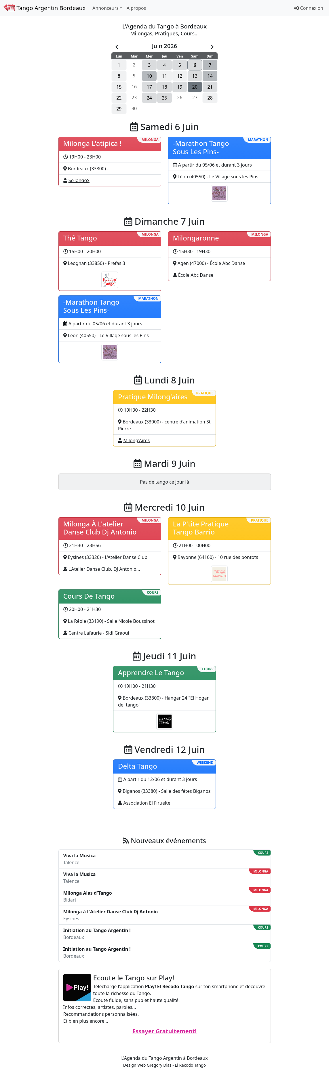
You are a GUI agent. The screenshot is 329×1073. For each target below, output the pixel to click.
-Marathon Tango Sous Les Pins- (201, 147)
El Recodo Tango (190, 1065)
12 (179, 76)
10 (149, 76)
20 (194, 87)
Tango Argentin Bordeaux (44, 8)
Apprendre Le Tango (151, 672)
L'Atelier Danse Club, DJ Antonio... (104, 569)
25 (164, 98)
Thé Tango (80, 238)
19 (179, 87)
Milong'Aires (136, 440)
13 (194, 76)
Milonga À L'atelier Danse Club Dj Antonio (100, 528)
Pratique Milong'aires (152, 396)
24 (149, 98)
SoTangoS (79, 180)
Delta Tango (137, 766)
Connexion (308, 8)
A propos (136, 8)
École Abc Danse (196, 275)
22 (118, 98)
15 (118, 87)
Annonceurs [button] (105, 8)
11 (164, 76)
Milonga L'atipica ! (92, 143)
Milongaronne (196, 238)
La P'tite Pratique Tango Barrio (201, 528)
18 (164, 87)
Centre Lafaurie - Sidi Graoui (99, 633)
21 (210, 87)
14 (210, 76)
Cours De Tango (89, 596)
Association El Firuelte (146, 803)
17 (149, 87)
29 (118, 109)
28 (210, 98)
